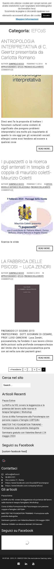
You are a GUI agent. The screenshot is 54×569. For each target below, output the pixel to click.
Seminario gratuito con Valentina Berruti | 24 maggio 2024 (25, 520)
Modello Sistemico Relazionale (15, 187)
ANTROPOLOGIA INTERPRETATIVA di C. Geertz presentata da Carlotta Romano (24, 49)
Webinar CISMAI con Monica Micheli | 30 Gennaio (21, 524)
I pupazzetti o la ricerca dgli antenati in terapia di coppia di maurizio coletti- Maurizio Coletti (26, 170)
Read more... (44, 148)
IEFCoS (20, 67)
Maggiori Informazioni (27, 19)
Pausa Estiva (8, 400)
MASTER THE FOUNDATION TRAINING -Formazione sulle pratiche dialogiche (22, 426)
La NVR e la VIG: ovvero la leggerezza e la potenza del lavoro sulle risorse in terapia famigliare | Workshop (23, 408)
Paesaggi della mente (34, 67)
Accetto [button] (46, 15)
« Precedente (15, 369)
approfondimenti (9, 67)
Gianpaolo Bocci (16, 64)
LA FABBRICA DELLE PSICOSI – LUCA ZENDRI (26, 264)
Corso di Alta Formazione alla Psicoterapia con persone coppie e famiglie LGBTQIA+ (25, 418)
